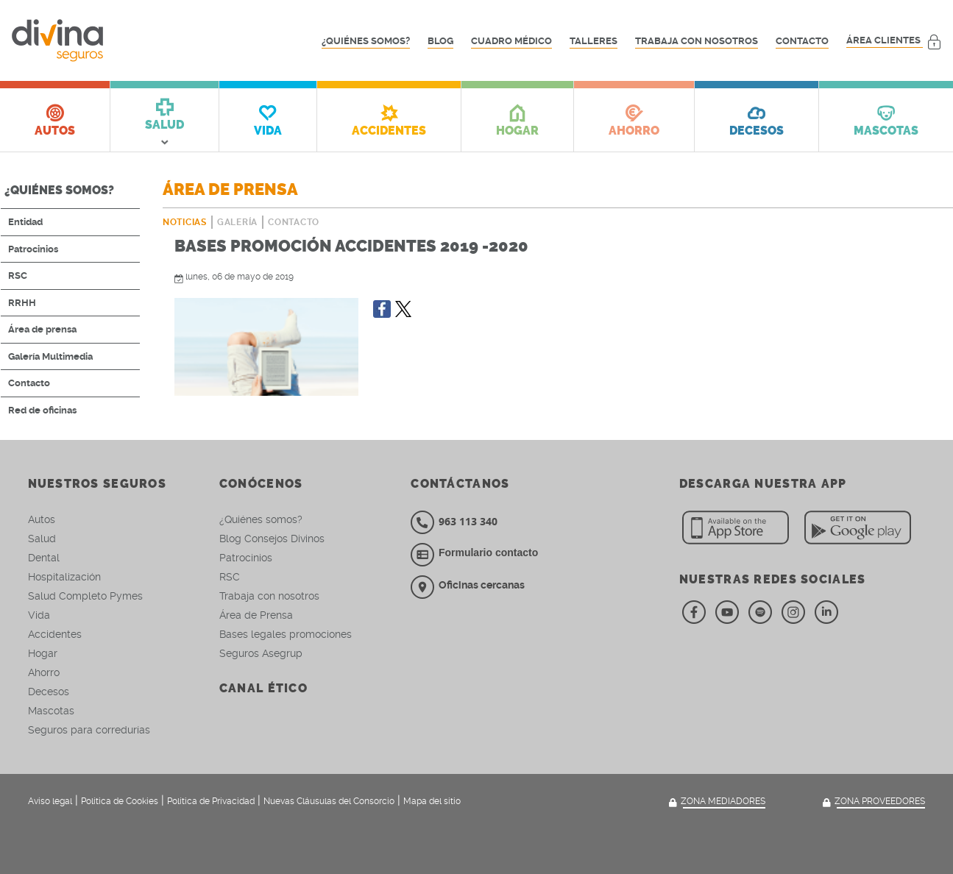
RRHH (22, 302)
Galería (237, 222)
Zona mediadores (715, 801)
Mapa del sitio (432, 801)
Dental (44, 558)
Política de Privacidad (211, 801)
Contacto (802, 40)
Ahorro (44, 672)
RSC (17, 275)
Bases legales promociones (285, 634)
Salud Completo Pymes (85, 596)
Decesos (48, 691)
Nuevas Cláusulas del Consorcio (328, 801)
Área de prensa (42, 329)
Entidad (25, 221)
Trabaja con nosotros (696, 40)
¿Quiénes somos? (366, 40)
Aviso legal (50, 801)
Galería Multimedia (50, 356)
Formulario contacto (488, 552)
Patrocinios (33, 249)
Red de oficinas (42, 410)
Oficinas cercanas (468, 585)
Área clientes (894, 41)
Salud (42, 538)
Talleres (593, 40)
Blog (440, 40)
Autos (41, 519)
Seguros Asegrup (260, 653)
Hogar (42, 653)
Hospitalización (64, 577)
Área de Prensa (256, 615)
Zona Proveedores (872, 801)
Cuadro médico (511, 40)
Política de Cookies (119, 801)
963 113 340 (454, 521)
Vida (39, 615)
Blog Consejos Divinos (272, 538)
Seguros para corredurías (89, 730)
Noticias (185, 222)
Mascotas (51, 711)
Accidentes (55, 634)
